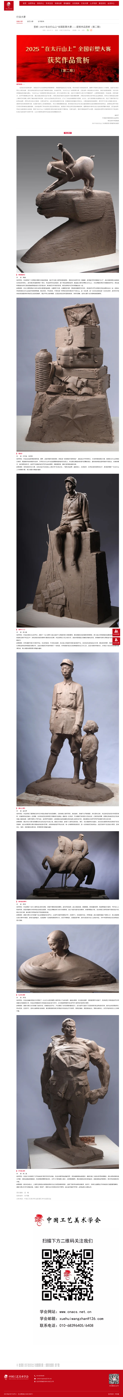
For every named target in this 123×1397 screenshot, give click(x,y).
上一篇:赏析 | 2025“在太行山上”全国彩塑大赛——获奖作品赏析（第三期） (38, 1364)
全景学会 (31, 3)
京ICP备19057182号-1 (10, 1394)
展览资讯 (102, 3)
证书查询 (41, 21)
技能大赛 (19, 21)
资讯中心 (40, 3)
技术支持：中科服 (113, 1394)
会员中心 (111, 3)
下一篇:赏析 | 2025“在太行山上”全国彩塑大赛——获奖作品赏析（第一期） (38, 1366)
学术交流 (49, 3)
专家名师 (58, 3)
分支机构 (75, 3)
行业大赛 (84, 3)
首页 (24, 3)
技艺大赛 (30, 21)
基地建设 (67, 3)
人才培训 (93, 3)
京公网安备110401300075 (25, 1394)
